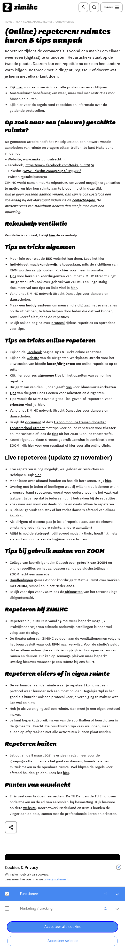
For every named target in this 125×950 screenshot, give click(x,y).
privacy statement (56, 879)
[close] (118, 867)
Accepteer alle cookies (62, 926)
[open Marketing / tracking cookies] (117, 909)
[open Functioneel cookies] (117, 894)
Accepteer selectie (62, 941)
